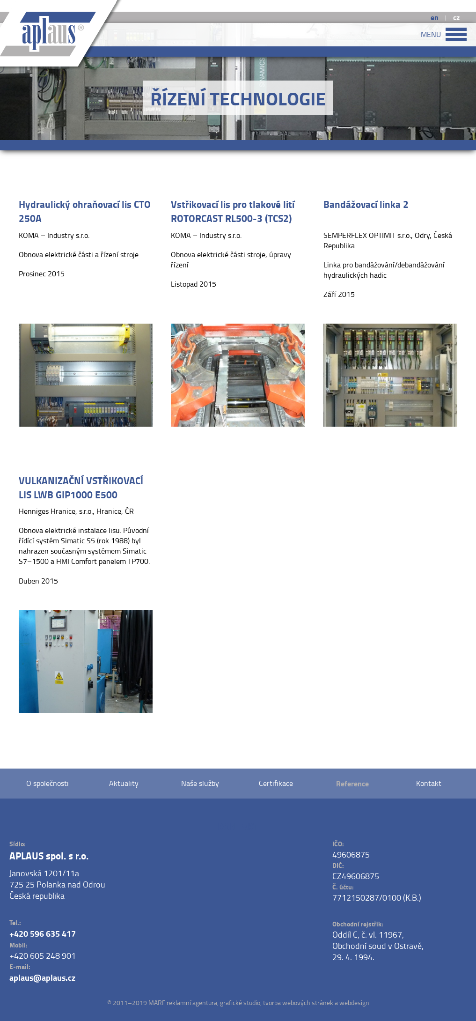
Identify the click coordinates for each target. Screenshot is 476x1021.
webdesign (354, 1002)
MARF (156, 1002)
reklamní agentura (192, 1002)
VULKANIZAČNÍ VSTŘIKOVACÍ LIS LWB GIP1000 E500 (81, 488)
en (435, 17)
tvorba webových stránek (298, 1002)
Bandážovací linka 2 (366, 204)
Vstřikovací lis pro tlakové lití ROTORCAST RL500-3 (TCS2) (232, 211)
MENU (444, 34)
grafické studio (240, 1002)
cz (456, 17)
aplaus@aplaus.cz (42, 977)
